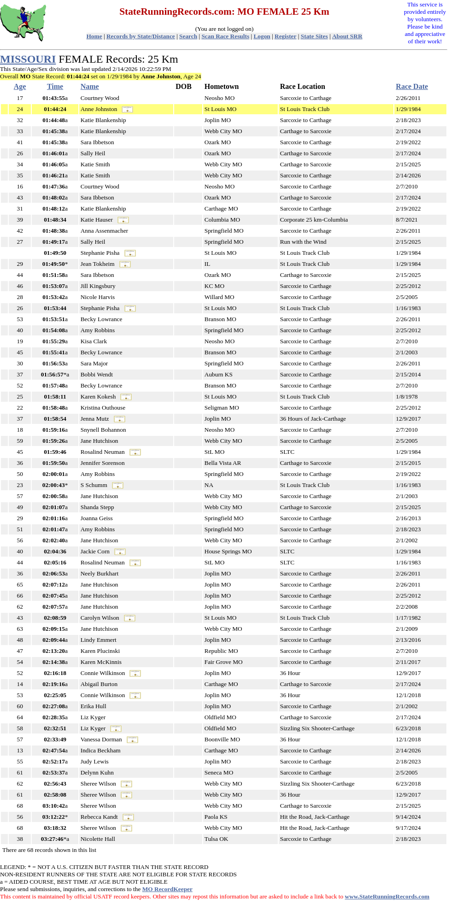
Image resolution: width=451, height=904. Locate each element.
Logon (261, 36)
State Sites (314, 36)
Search (188, 36)
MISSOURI (28, 59)
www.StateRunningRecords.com (387, 896)
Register (285, 36)
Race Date (412, 86)
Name (90, 86)
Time (55, 86)
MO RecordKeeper (167, 889)
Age (20, 86)
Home (94, 36)
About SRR (347, 36)
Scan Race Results (225, 36)
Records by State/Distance (140, 36)
